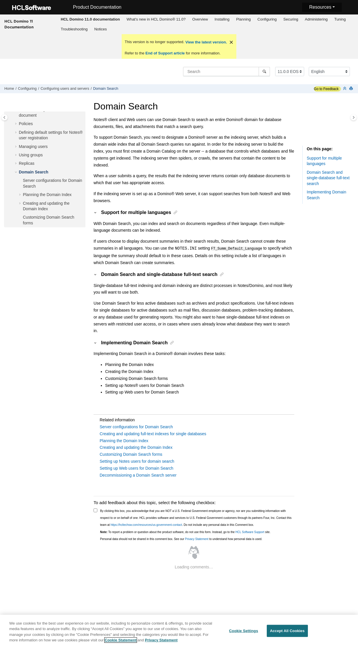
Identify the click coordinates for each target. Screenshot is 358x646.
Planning (243, 19)
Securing (290, 19)
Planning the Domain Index (47, 194)
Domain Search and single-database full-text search (328, 178)
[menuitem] (90, 19)
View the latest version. (205, 42)
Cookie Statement (121, 643)
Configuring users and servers (65, 89)
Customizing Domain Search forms (131, 454)
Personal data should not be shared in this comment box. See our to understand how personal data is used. (181, 538)
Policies (26, 123)
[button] (16, 124)
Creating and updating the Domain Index (136, 447)
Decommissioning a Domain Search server (138, 475)
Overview (200, 19)
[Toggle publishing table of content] (4, 117)
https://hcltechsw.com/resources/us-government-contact (146, 524)
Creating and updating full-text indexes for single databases (153, 433)
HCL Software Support (249, 531)
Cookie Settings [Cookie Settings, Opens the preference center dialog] (243, 633)
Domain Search (105, 89)
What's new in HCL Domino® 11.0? (156, 19)
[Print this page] (352, 88)
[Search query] (226, 71)
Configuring (267, 19)
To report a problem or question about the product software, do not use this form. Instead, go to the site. (185, 531)
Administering (316, 19)
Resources (320, 7)
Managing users (33, 146)
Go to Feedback (326, 89)
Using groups (31, 155)
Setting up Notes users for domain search (137, 461)
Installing (222, 19)
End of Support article (165, 53)
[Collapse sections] (345, 88)
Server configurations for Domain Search (136, 426)
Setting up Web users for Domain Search (136, 468)
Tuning (340, 19)
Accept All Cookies (287, 633)
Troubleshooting (74, 29)
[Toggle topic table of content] (353, 117)
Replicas (26, 163)
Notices (100, 29)
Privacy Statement (196, 538)
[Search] (264, 71)
